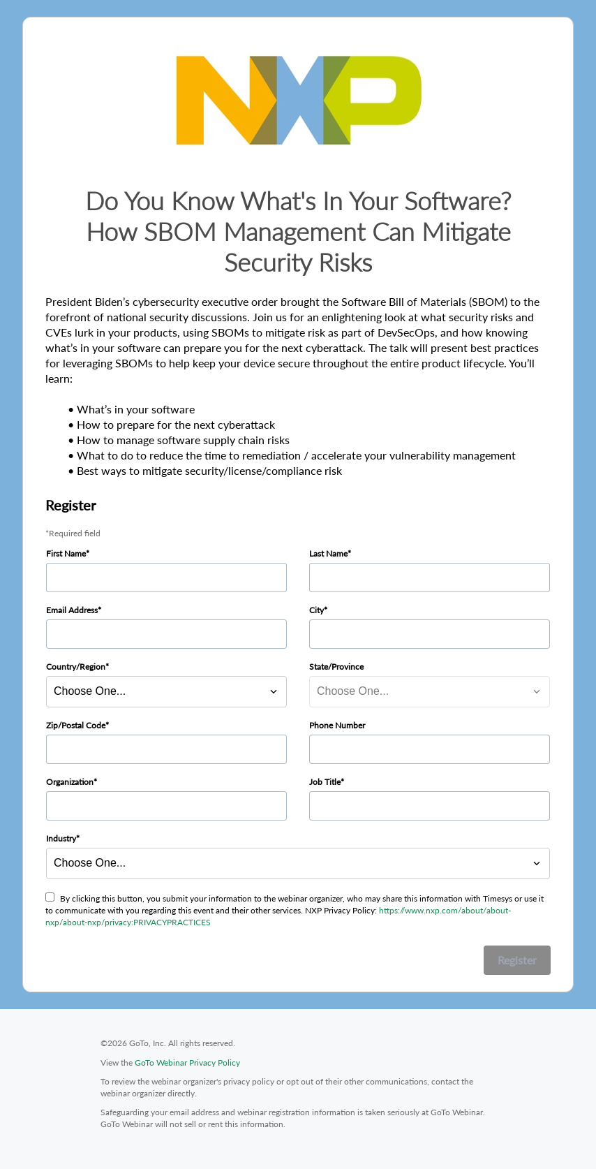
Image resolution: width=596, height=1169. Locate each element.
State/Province (336, 666)
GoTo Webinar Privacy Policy (187, 1062)
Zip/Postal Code (75, 725)
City (316, 610)
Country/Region (75, 666)
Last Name (328, 553)
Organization (70, 782)
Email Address (72, 610)
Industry (61, 838)
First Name (66, 553)
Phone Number (337, 725)
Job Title (325, 782)
